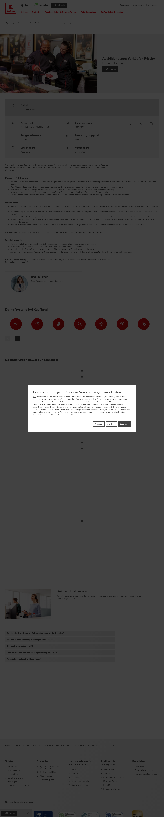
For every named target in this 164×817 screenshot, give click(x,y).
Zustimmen (124, 424)
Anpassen (99, 424)
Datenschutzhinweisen (60, 415)
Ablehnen (111, 424)
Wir (34, 397)
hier (96, 415)
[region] (82, 408)
